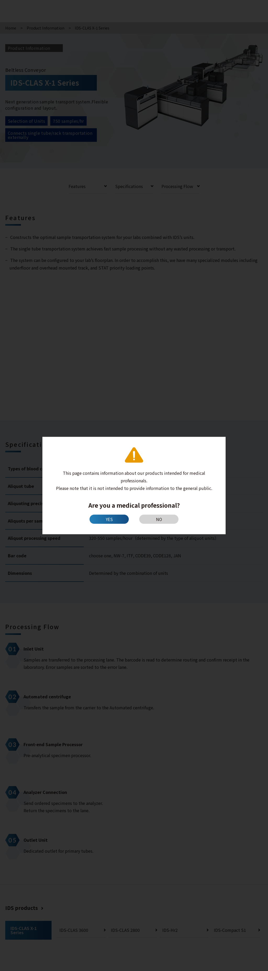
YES (109, 519)
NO (159, 519)
